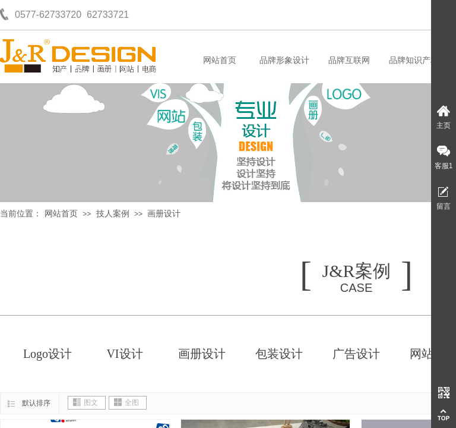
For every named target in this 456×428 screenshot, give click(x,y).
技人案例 (112, 213)
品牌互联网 (349, 60)
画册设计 (163, 213)
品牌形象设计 (284, 60)
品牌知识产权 (414, 60)
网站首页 (219, 60)
